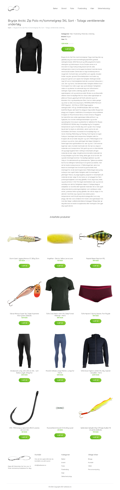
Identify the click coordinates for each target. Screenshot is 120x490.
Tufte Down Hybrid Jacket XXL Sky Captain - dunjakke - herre (96, 372)
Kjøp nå (68, 49)
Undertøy (91, 34)
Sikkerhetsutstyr (104, 8)
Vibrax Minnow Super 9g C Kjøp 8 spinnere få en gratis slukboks (24, 315)
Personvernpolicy (94, 469)
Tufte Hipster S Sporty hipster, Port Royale (95, 314)
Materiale (85, 34)
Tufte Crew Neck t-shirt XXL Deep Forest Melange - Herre (60, 315)
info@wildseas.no (40, 465)
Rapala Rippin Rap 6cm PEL (95, 258)
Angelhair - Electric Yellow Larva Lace (60, 258)
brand (64, 8)
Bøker (55, 8)
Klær (92, 8)
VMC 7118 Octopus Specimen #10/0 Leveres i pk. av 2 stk (24, 429)
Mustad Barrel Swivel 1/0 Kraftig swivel (60, 428)
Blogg (90, 459)
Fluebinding (82, 8)
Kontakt (90, 462)
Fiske (72, 8)
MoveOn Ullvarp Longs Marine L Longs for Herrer (60, 372)
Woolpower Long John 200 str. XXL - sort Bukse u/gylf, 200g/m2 (24, 372)
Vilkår (90, 466)
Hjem (9, 28)
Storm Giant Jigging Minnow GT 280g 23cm (24, 258)
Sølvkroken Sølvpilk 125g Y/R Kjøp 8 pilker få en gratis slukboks (96, 429)
